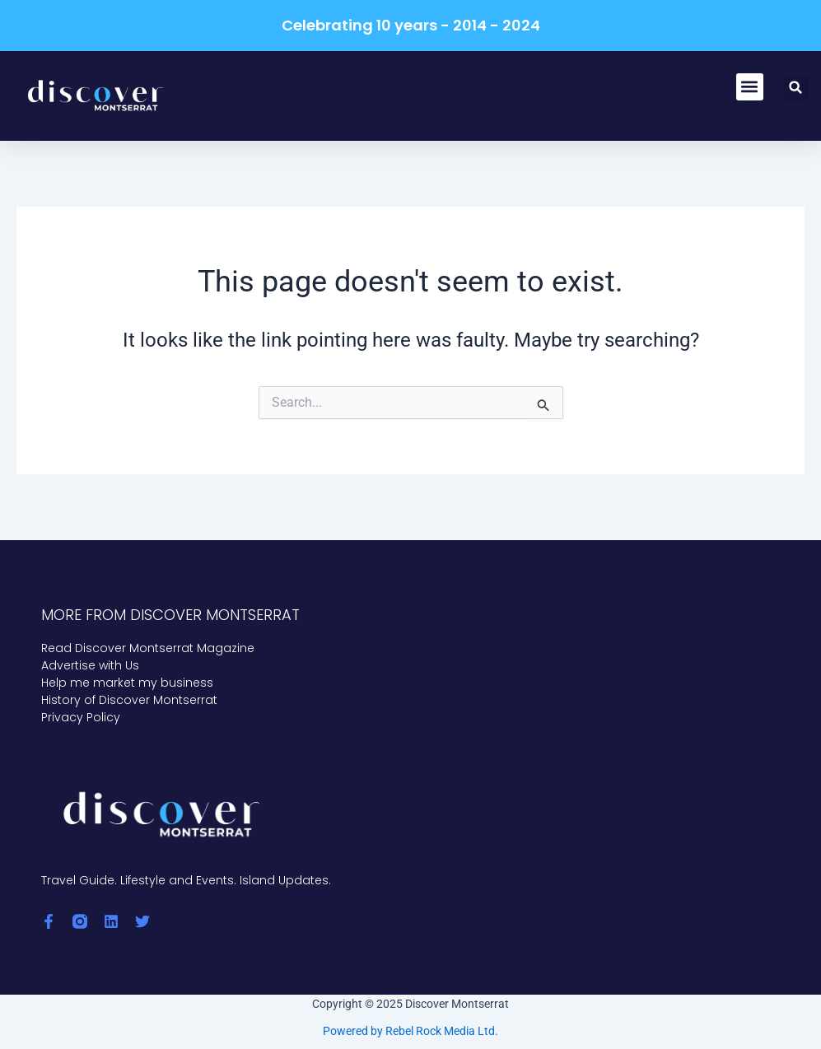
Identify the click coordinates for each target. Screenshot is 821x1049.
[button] (749, 86)
